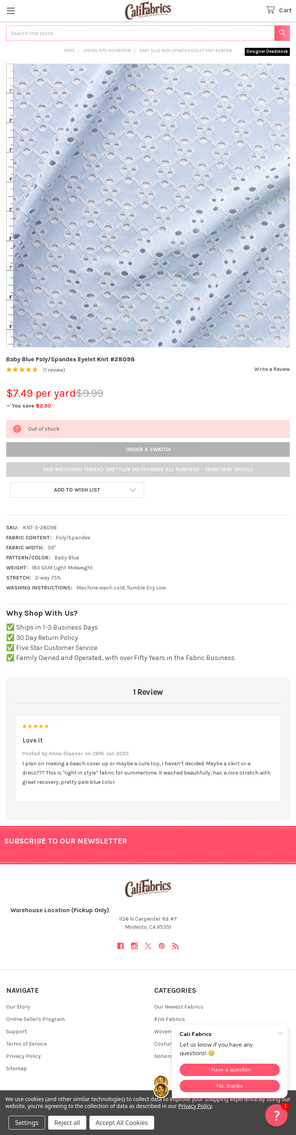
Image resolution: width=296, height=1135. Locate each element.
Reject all (67, 1122)
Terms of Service (26, 1044)
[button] (77, 490)
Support (16, 1031)
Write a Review (272, 369)
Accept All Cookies (122, 1122)
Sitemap (16, 1068)
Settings (27, 1122)
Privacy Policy (23, 1056)
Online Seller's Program (35, 1019)
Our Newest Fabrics (179, 1007)
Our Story (18, 1007)
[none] (148, 205)
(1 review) (54, 370)
